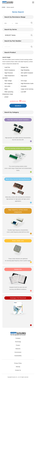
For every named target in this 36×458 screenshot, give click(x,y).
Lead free (7, 67)
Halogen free (24, 67)
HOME (3, 7)
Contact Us (18, 370)
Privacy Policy (18, 363)
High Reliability (25, 70)
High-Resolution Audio (27, 83)
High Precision (9, 73)
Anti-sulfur (7, 86)
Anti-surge (24, 80)
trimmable (23, 86)
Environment (18, 352)
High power (24, 75)
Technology (18, 341)
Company (18, 338)
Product (18, 345)
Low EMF (23, 91)
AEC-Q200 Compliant (27, 73)
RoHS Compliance (10, 70)
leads (6, 89)
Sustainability (18, 355)
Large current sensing (27, 89)
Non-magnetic (8, 83)
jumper (6, 97)
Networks (18, 348)
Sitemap (18, 366)
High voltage (8, 80)
